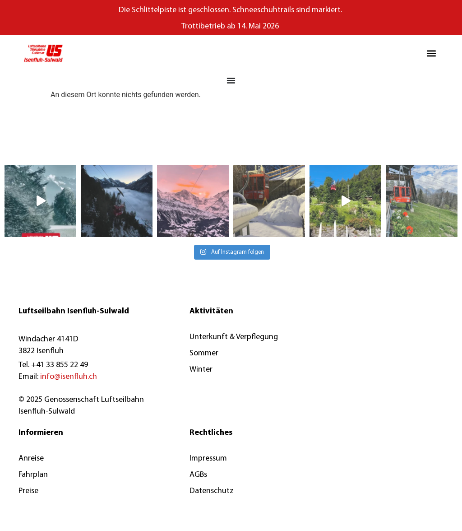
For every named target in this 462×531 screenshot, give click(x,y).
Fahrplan (33, 474)
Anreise (31, 458)
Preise (28, 491)
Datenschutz (211, 491)
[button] (431, 53)
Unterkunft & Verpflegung (233, 337)
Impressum (208, 458)
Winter (201, 369)
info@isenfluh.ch (68, 377)
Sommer (203, 353)
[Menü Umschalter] (231, 80)
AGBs (198, 474)
